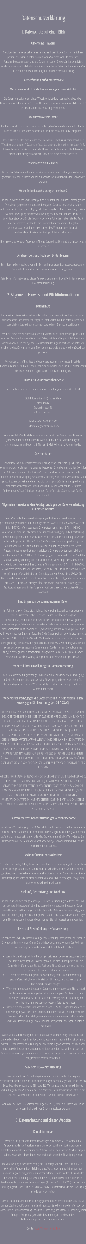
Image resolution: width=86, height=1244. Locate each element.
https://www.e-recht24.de (47, 1228)
